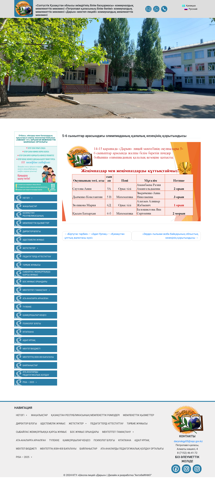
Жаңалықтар (30, 206)
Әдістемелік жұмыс (33, 240)
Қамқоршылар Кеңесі (34, 315)
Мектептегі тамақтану (36, 290)
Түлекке (27, 307)
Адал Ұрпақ (29, 340)
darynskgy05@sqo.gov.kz (188, 441)
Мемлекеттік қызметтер (36, 223)
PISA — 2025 (30, 382)
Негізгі (28, 197)
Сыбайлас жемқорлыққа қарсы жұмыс (36, 273)
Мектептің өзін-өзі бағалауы (38, 357)
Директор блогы (32, 231)
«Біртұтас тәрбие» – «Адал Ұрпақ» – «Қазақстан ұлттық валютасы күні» (94, 235)
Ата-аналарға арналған (35, 298)
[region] (107, 68)
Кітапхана (28, 332)
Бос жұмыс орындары (35, 282)
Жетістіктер (30, 248)
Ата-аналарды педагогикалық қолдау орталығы (36, 374)
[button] (5, 68)
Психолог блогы (32, 323)
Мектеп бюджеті (31, 349)
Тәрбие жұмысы (31, 265)
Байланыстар (30, 365)
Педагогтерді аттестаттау (37, 256)
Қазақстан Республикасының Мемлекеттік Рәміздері (35, 215)
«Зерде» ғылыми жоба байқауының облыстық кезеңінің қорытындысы (170, 235)
